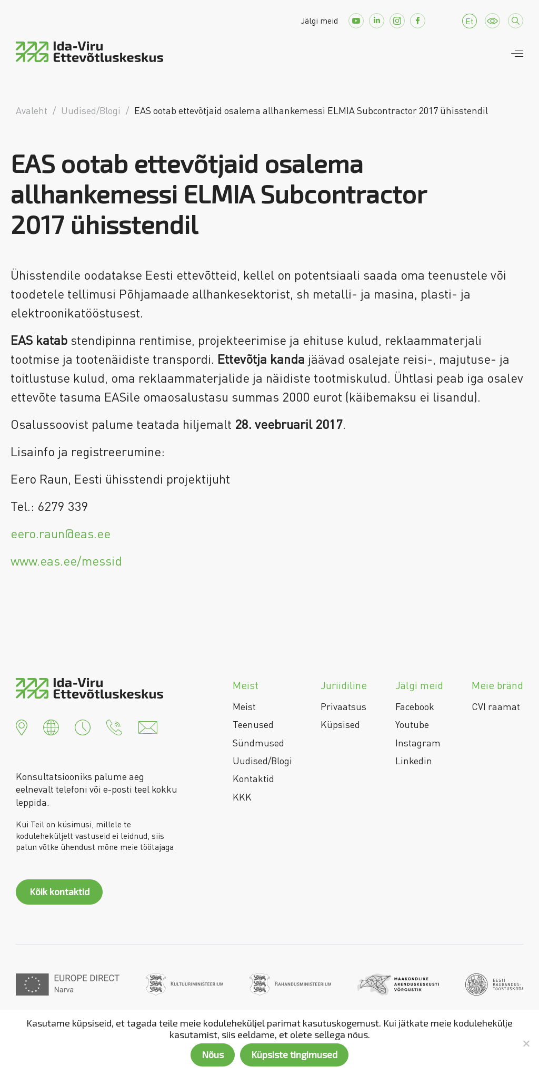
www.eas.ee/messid (66, 560)
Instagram (418, 742)
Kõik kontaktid (59, 891)
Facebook (414, 706)
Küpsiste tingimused (294, 1054)
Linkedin (413, 760)
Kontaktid (253, 778)
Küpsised (340, 724)
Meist (244, 706)
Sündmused (258, 742)
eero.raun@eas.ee (61, 533)
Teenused (253, 724)
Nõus (213, 1054)
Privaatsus (343, 706)
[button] (21, 726)
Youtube (412, 724)
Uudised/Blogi (262, 760)
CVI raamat (496, 706)
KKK (242, 797)
